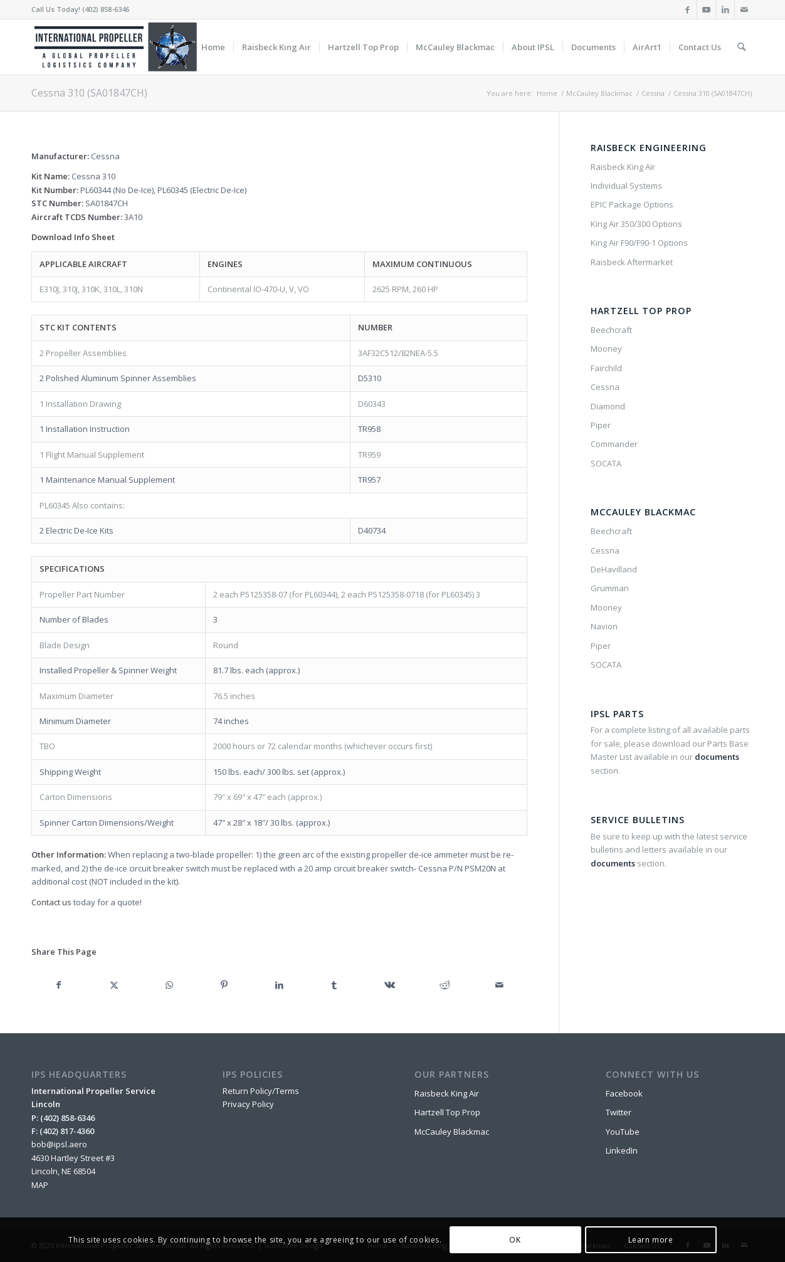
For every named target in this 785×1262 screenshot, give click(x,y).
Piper (601, 425)
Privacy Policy (248, 1104)
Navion (604, 626)
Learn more (650, 1239)
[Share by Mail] (499, 985)
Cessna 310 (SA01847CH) (89, 93)
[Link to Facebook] (687, 9)
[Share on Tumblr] (334, 985)
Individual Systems (626, 185)
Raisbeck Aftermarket (632, 262)
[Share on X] (114, 985)
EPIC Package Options (632, 204)
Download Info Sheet (73, 237)
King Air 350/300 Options (636, 223)
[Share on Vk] (389, 985)
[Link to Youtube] (706, 9)
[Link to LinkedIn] (725, 9)
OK (514, 1239)
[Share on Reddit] (444, 985)
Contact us (51, 902)
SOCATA (606, 463)
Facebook (624, 1093)
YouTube (623, 1131)
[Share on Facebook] (59, 985)
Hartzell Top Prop (447, 1112)
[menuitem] (213, 47)
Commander (614, 444)
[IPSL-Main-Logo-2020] (117, 47)
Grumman (610, 588)
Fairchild (606, 368)
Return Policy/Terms (261, 1090)
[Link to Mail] (744, 9)
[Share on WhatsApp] (169, 985)
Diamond (608, 406)
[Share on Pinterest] (224, 985)
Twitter (618, 1112)
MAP (39, 1185)
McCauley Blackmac (451, 1131)
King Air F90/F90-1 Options (639, 242)
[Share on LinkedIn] (279, 985)
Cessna (605, 386)
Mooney (606, 348)
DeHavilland (614, 569)
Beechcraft (611, 329)
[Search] (741, 47)
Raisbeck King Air (623, 166)
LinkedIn (622, 1150)
